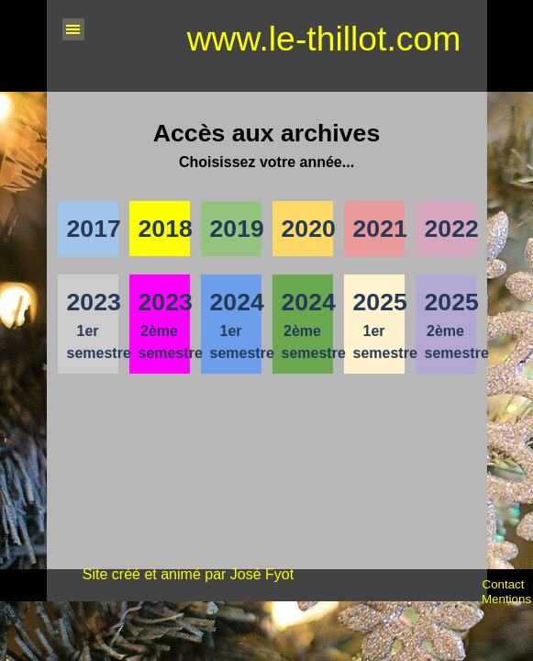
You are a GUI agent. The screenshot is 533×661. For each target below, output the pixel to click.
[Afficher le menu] (73, 29)
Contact (504, 584)
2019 (237, 228)
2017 (94, 228)
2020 (309, 228)
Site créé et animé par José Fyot (188, 574)
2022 (452, 228)
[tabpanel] (267, 144)
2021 (380, 228)
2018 (166, 228)
